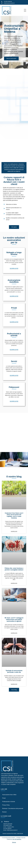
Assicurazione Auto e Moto (9, 794)
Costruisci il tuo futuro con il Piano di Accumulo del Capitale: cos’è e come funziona (14, 515)
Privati (4, 798)
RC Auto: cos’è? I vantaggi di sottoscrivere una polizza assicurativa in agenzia (14, 619)
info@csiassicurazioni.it (12, 830)
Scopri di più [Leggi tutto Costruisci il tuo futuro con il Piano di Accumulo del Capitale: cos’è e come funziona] (14, 531)
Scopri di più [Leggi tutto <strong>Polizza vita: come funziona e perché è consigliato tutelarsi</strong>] (14, 583)
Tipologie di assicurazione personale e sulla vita (14, 671)
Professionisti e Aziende (8, 801)
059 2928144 (8, 828)
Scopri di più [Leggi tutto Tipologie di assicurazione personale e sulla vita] (14, 684)
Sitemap (14, 842)
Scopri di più (14, 268)
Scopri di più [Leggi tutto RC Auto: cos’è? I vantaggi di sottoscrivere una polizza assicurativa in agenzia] (14, 633)
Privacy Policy (6, 805)
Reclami (4, 812)
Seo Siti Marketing (17, 839)
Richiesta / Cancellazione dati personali (12, 808)
